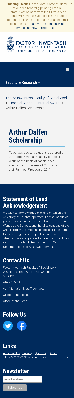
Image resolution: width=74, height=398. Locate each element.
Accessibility (11, 353)
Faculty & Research (23, 82)
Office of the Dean (15, 301)
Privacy (27, 353)
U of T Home (60, 357)
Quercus (40, 353)
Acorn (53, 353)
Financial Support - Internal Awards (34, 103)
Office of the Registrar (17, 295)
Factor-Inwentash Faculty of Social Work (36, 45)
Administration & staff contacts (23, 288)
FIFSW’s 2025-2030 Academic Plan (25, 357)
